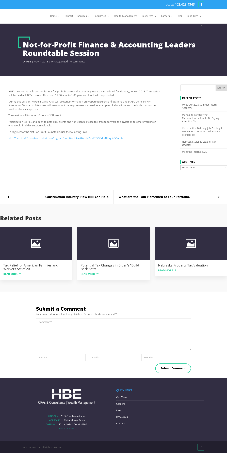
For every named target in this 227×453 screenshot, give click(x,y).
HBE (28, 61)
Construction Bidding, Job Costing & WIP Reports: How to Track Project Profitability (202, 131)
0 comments (77, 61)
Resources (147, 16)
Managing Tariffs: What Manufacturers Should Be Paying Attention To (200, 118)
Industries (100, 16)
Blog (179, 16)
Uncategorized (59, 61)
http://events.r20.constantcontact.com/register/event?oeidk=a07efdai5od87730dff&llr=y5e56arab (65, 138)
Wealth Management (125, 16)
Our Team (121, 397)
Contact (68, 16)
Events (120, 410)
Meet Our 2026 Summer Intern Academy (199, 106)
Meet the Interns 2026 (194, 151)
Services (82, 16)
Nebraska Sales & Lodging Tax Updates (199, 143)
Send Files (192, 16)
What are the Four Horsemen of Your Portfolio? (154, 197)
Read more (10, 274)
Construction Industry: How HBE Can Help (76, 197)
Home (53, 16)
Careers (165, 16)
